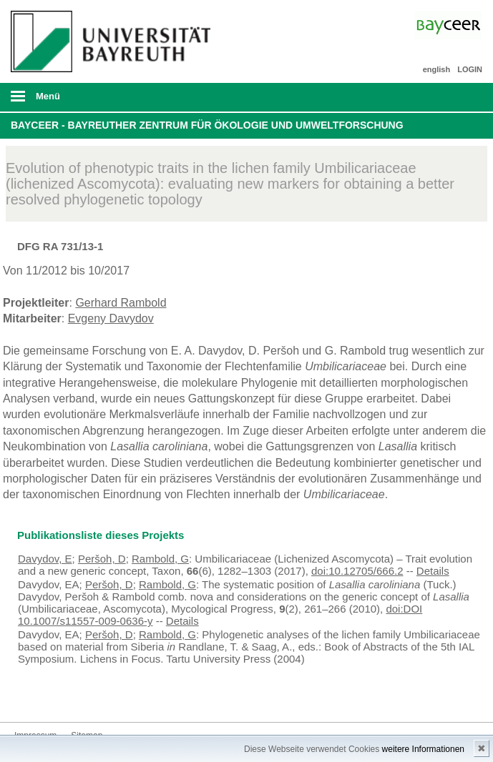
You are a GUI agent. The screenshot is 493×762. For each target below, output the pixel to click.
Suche (436, 97)
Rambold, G (160, 559)
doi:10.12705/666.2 (357, 571)
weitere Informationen (423, 749)
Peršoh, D (102, 559)
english (437, 69)
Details (432, 571)
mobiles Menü (109, 101)
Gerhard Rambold (120, 303)
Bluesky (26, 695)
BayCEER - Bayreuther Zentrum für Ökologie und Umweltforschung (207, 125)
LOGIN (469, 69)
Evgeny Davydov (111, 318)
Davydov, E (45, 559)
